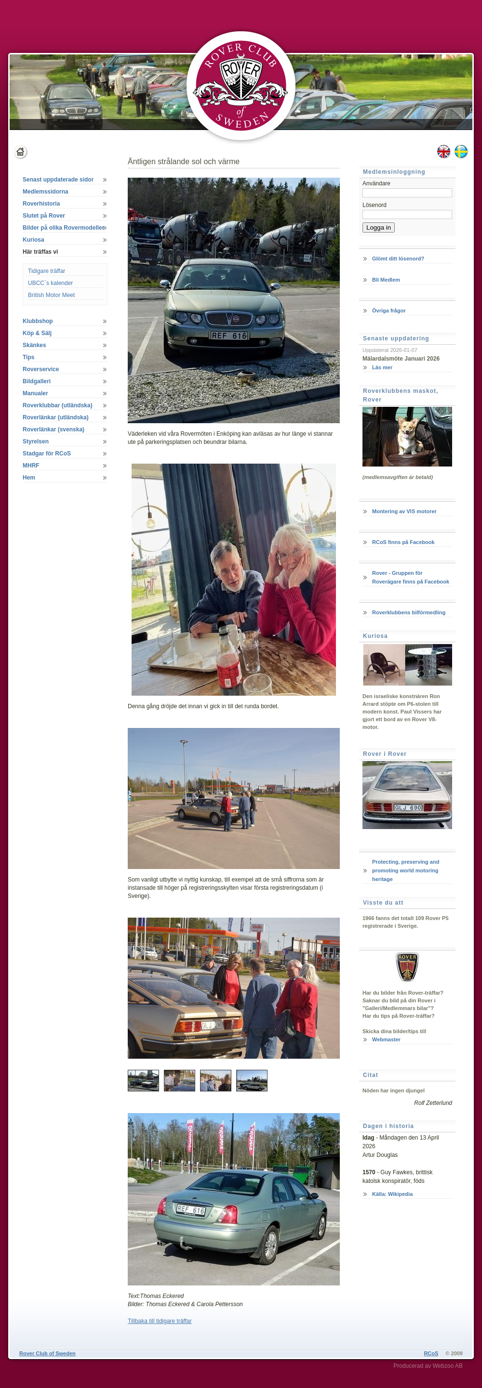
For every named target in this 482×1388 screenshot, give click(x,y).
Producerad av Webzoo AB (428, 1365)
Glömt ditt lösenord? (398, 258)
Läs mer (382, 367)
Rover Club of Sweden (47, 1353)
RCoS (431, 1353)
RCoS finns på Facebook (403, 542)
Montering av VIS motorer (404, 511)
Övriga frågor (389, 310)
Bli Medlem (386, 280)
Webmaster (386, 1039)
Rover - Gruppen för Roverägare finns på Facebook (410, 577)
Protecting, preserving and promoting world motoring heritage (405, 870)
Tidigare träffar (46, 271)
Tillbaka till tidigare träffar (160, 1321)
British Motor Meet (51, 295)
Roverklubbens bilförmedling (408, 612)
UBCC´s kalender (50, 283)
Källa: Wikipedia (392, 1194)
